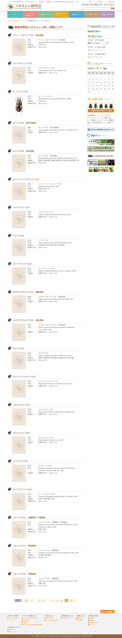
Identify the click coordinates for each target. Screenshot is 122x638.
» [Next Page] (75, 600)
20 (44, 600)
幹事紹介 (25, 622)
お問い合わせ (12, 629)
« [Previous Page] (31, 600)
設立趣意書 (26, 620)
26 (62, 600)
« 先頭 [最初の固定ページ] (25, 600)
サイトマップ (104, 1)
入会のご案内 (49, 618)
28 (71, 600)
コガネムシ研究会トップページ (16, 21)
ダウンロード (93, 624)
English (113, 1)
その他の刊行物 (93, 622)
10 (39, 600)
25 (57, 600)
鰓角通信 (91, 620)
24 (53, 600)
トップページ (94, 1)
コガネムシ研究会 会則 (52, 620)
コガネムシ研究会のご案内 (30, 618)
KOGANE (92, 618)
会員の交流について (67, 618)
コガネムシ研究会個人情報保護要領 (32, 624)
